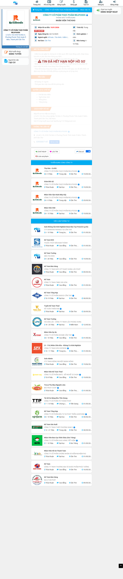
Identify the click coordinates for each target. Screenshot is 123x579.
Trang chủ (37, 10)
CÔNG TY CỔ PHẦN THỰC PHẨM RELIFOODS (61, 10)
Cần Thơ (48, 41)
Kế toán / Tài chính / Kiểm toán (59, 37)
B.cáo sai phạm (42, 157)
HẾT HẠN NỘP (39, 31)
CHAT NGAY (41, 152)
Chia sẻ (80, 152)
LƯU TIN (54, 152)
